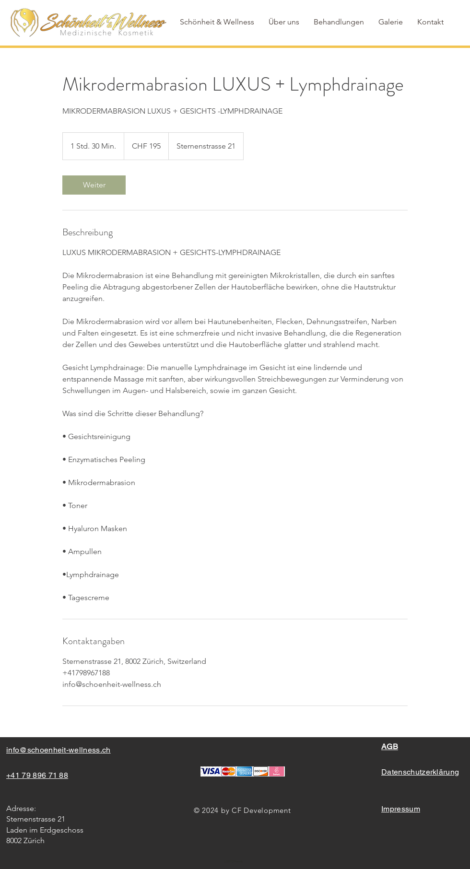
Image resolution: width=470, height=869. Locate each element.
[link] (94, 185)
